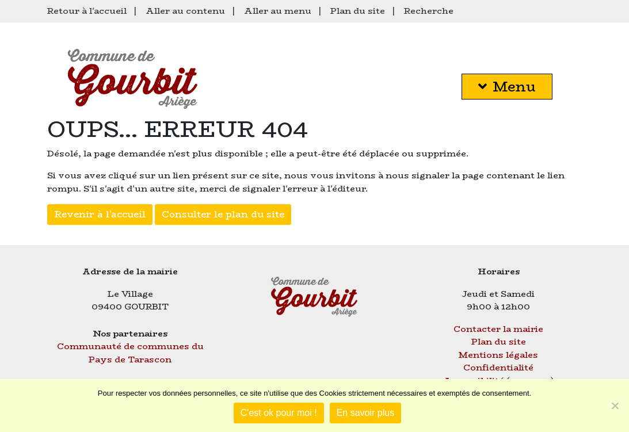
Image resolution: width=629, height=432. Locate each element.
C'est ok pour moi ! (279, 413)
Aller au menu (277, 10)
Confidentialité (498, 367)
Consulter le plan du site (223, 214)
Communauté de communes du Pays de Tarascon (130, 352)
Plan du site (357, 10)
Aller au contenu (185, 10)
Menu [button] (507, 86)
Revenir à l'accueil (100, 214)
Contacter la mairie (498, 328)
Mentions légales (498, 354)
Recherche (428, 10)
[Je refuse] (614, 405)
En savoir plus (366, 413)
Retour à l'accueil (87, 10)
